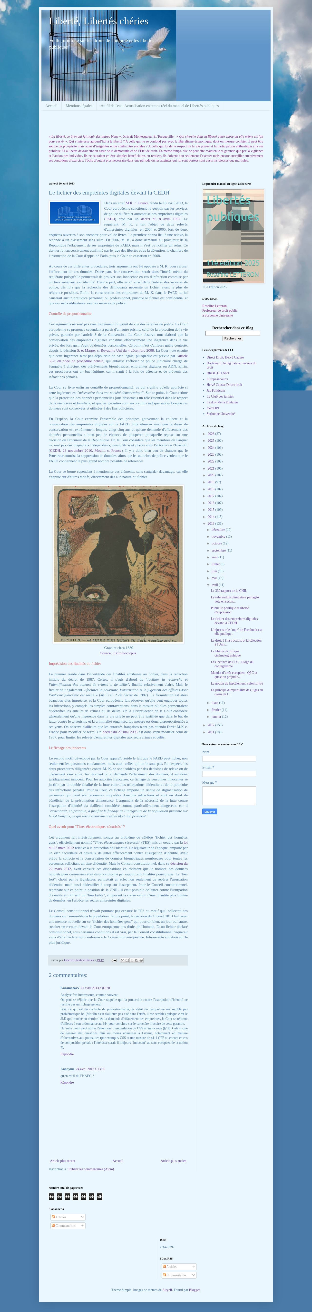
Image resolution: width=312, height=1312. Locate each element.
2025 (211, 440)
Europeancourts (217, 379)
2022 (211, 461)
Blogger (194, 1290)
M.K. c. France (137, 203)
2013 (211, 523)
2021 (211, 468)
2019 (211, 482)
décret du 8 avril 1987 (160, 219)
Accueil (51, 106)
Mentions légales (79, 106)
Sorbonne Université (221, 414)
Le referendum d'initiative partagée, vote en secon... (235, 599)
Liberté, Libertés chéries (98, 21)
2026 (211, 434)
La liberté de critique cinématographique (226, 653)
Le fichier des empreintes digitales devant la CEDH (234, 621)
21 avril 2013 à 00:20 (95, 988)
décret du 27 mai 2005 (121, 732)
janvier (217, 716)
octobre (217, 543)
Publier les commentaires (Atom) (91, 1169)
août (215, 557)
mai (215, 578)
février (217, 710)
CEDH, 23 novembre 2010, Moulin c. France (85, 450)
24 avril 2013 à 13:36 (90, 1069)
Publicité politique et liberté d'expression (230, 610)
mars (215, 703)
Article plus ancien (173, 1161)
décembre (219, 530)
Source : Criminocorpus (118, 653)
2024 (211, 448)
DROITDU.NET (218, 373)
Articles (59, 1217)
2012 (211, 725)
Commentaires (63, 1226)
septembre (219, 550)
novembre (219, 536)
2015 (211, 510)
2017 (211, 496)
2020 (211, 475)
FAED (110, 219)
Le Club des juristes (220, 396)
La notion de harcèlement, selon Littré (237, 683)
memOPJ (213, 408)
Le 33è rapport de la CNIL (229, 591)
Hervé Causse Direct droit (224, 385)
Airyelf (167, 1290)
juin (215, 571)
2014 (211, 517)
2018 (211, 489)
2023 (211, 454)
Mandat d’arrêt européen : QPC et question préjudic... (234, 675)
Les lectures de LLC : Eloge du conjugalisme (232, 664)
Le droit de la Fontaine (222, 402)
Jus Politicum (216, 390)
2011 (211, 732)
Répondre (67, 1054)
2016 (211, 503)
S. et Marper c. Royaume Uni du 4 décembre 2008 (115, 350)
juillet (216, 564)
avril (215, 585)
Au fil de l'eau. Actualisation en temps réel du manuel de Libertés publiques (160, 106)
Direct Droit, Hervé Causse (225, 357)
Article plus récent (62, 1161)
